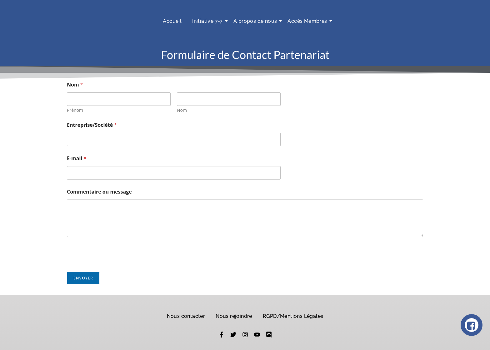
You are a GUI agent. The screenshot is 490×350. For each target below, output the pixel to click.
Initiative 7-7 (208, 21)
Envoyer (83, 278)
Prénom (75, 110)
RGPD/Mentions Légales (293, 316)
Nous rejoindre (234, 316)
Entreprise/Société (92, 125)
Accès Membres (308, 21)
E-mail (76, 158)
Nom (182, 110)
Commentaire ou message (99, 192)
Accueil (172, 21)
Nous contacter (186, 316)
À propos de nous (256, 21)
